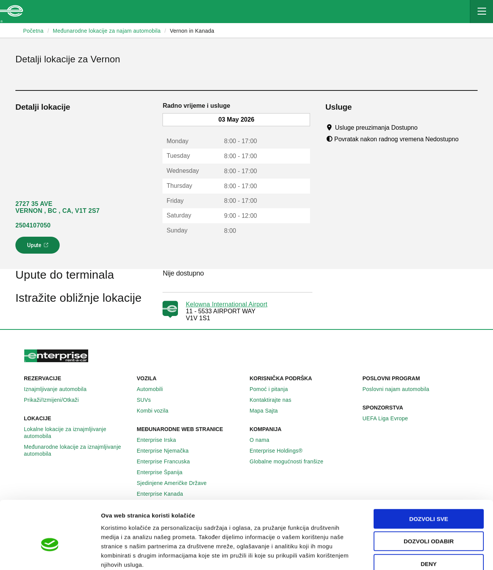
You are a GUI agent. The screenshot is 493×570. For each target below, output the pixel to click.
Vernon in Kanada (192, 31)
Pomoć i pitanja (273, 389)
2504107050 (32, 225)
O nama (264, 440)
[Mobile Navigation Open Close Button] (481, 11)
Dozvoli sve (428, 476)
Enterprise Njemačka (167, 451)
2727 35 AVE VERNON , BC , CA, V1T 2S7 (57, 207)
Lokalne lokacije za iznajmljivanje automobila (77, 432)
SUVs (148, 400)
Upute (38, 247)
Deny (429, 521)
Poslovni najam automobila (400, 389)
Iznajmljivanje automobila (59, 389)
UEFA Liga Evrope (389, 418)
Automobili (154, 389)
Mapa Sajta (268, 411)
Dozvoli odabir (429, 498)
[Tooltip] (425, 127)
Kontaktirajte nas (275, 400)
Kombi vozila (157, 411)
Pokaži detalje (396, 555)
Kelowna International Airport (226, 304)
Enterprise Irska (160, 440)
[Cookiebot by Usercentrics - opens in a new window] (50, 555)
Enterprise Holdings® (280, 451)
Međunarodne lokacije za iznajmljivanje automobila (77, 450)
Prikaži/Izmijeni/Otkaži (55, 400)
